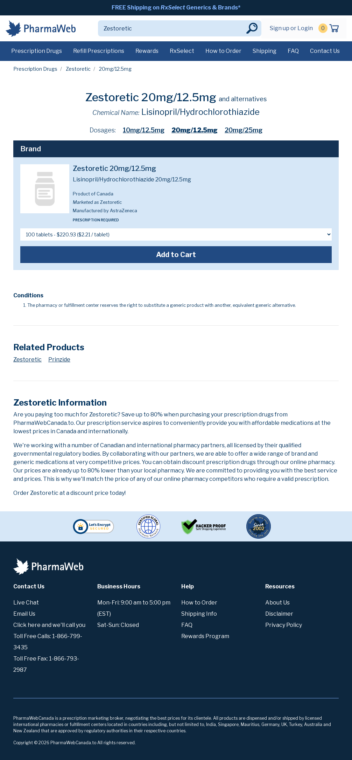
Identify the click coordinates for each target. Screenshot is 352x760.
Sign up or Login (291, 28)
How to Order (223, 51)
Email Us (24, 613)
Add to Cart (176, 254)
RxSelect (182, 51)
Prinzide (59, 359)
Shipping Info (199, 613)
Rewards (147, 51)
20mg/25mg (243, 130)
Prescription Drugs (36, 51)
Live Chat (26, 602)
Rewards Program (205, 636)
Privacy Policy (283, 625)
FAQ (293, 51)
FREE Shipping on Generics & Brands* (176, 7)
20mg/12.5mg (194, 130)
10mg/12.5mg (143, 130)
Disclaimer (279, 613)
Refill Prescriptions (98, 51)
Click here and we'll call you (49, 625)
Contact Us (325, 51)
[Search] (171, 28)
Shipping (264, 51)
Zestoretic (78, 69)
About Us (277, 602)
